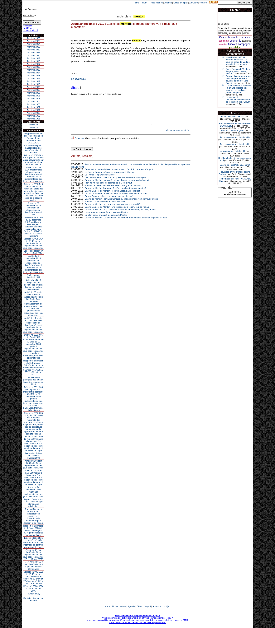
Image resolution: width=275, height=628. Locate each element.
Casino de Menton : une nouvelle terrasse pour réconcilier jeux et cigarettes (120, 215)
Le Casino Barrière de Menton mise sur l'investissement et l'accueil (116, 199)
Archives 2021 (33, 52)
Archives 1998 (33, 119)
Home (136, 3)
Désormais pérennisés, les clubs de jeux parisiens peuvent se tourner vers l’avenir (238, 79)
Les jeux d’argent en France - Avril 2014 (33, 252)
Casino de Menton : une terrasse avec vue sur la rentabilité (112, 210)
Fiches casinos (156, 3)
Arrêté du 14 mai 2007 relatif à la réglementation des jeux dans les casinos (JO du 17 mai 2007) (33, 554)
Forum (144, 3)
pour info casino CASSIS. (232, 116)
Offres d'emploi (180, 3)
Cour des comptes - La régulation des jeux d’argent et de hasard (33, 149)
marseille (245, 37)
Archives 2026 (33, 38)
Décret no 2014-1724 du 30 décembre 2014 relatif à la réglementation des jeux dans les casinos (33, 243)
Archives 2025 (33, 41)
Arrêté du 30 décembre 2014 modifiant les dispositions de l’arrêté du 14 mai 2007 (33, 209)
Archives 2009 (33, 87)
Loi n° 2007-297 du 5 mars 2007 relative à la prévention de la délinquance (33, 565)
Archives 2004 (33, 101)
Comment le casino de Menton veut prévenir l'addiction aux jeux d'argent (119, 175)
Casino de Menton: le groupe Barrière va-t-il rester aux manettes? (115, 194)
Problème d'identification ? (30, 29)
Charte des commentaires (178, 136)
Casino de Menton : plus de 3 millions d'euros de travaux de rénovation (118, 186)
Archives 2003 (33, 104)
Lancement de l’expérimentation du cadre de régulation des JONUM (238, 99)
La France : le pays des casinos (100, 180)
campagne (244, 44)
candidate (224, 41)
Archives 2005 (33, 98)
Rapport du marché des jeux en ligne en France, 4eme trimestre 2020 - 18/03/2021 (33, 138)
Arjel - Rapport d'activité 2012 (33, 276)
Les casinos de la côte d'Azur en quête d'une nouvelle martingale (115, 183)
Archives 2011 (33, 81)
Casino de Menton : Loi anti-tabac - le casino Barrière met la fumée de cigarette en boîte (126, 223)
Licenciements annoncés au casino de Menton (106, 218)
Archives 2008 (33, 90)
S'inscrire (79, 144)
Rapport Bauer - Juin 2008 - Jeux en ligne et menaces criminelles (33, 502)
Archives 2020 (33, 55)
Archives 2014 (33, 73)
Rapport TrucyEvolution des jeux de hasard (33, 597)
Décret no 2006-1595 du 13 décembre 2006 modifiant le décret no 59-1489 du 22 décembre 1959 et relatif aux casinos (33, 577)
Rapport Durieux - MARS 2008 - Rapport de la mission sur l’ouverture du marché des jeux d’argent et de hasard (33, 516)
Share (75, 87)
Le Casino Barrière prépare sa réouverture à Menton (109, 178)
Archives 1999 (33, 116)
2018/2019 (33, 124)
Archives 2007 (33, 93)
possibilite (234, 47)
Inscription (27, 26)
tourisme (246, 41)
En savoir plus (78, 79)
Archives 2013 (33, 75)
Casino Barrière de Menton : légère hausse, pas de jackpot (112, 196)
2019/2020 (33, 127)
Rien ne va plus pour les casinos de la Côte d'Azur (108, 188)
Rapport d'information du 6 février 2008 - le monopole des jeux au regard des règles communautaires (33, 530)
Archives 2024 (33, 44)
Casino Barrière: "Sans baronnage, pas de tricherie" (109, 202)
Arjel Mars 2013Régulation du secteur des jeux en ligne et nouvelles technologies (33, 285)
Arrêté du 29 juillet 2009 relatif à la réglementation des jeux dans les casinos (33, 464)
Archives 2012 (33, 78)
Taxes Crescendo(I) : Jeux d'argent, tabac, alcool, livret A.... (238, 71)
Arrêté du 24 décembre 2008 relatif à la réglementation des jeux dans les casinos (33, 492)
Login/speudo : (30, 9)
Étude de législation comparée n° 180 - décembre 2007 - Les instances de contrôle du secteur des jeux (33, 542)
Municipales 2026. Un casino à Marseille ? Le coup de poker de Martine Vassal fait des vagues (238, 60)
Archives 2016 (33, 67)
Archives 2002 (33, 107)
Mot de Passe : (30, 15)
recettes (223, 44)
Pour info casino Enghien (232, 130)
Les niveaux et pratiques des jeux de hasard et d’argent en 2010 (33, 380)
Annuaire (193, 3)
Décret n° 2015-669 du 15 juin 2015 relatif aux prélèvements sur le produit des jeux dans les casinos (33, 160)
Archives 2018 (33, 61)
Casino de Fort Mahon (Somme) (235, 165)
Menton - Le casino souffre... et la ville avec (105, 207)
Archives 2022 (33, 50)
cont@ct (203, 3)
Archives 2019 (33, 58)
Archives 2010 (33, 84)
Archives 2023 (33, 47)
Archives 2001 (33, 110)
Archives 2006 (33, 96)
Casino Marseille (229, 37)
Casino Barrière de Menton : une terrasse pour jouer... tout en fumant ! (118, 213)
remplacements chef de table (232, 151)
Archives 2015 (33, 70)
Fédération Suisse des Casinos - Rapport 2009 (33, 455)
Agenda (168, 3)
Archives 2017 (33, 64)
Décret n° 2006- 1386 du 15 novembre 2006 (33, 588)
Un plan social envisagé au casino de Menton (106, 221)
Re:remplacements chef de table (235, 137)
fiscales (232, 44)
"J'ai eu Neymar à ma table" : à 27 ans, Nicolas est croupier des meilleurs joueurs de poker (239, 89)
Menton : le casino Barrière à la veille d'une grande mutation (113, 191)
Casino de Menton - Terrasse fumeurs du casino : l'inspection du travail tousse (121, 204)
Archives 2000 (33, 113)
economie (235, 40)
